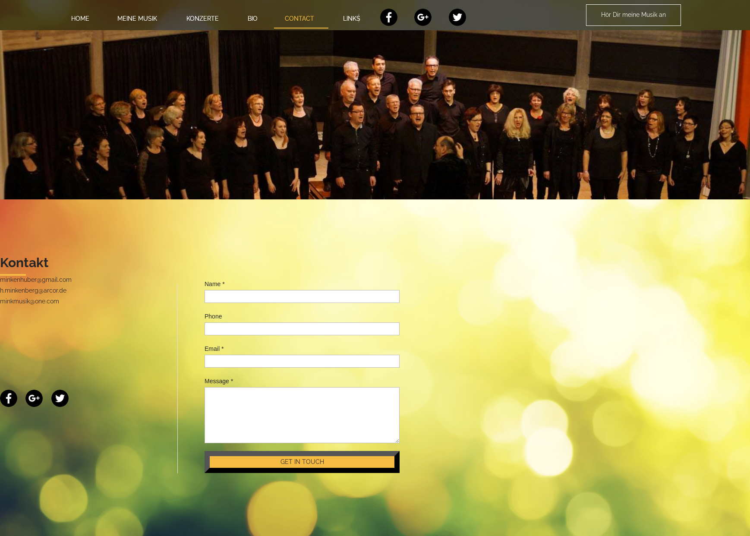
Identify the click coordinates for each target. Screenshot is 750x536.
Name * (215, 284)
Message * (219, 381)
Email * (214, 348)
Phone (213, 316)
